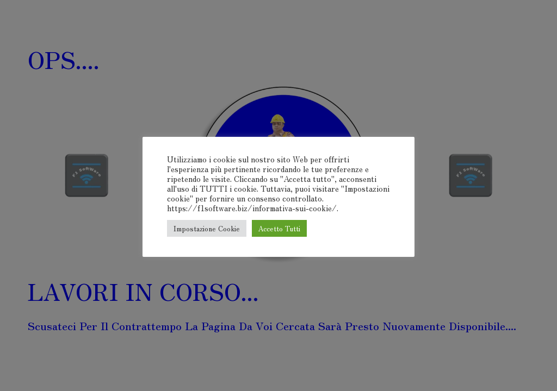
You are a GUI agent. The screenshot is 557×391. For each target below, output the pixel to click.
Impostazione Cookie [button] (207, 228)
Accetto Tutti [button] (279, 228)
